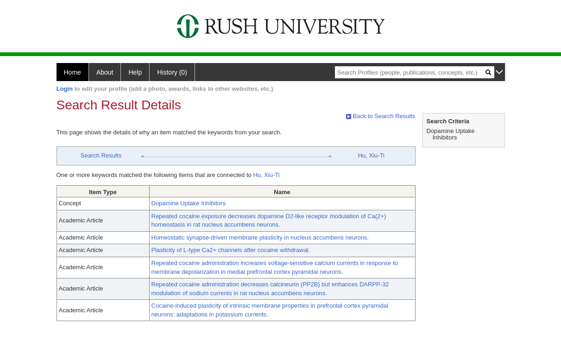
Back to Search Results (381, 116)
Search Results (101, 155)
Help (135, 72)
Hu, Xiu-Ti (371, 155)
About (104, 72)
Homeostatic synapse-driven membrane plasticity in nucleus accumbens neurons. (260, 237)
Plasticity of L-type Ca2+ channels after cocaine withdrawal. (230, 250)
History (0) (172, 72)
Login (65, 88)
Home (72, 72)
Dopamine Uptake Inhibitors (188, 203)
